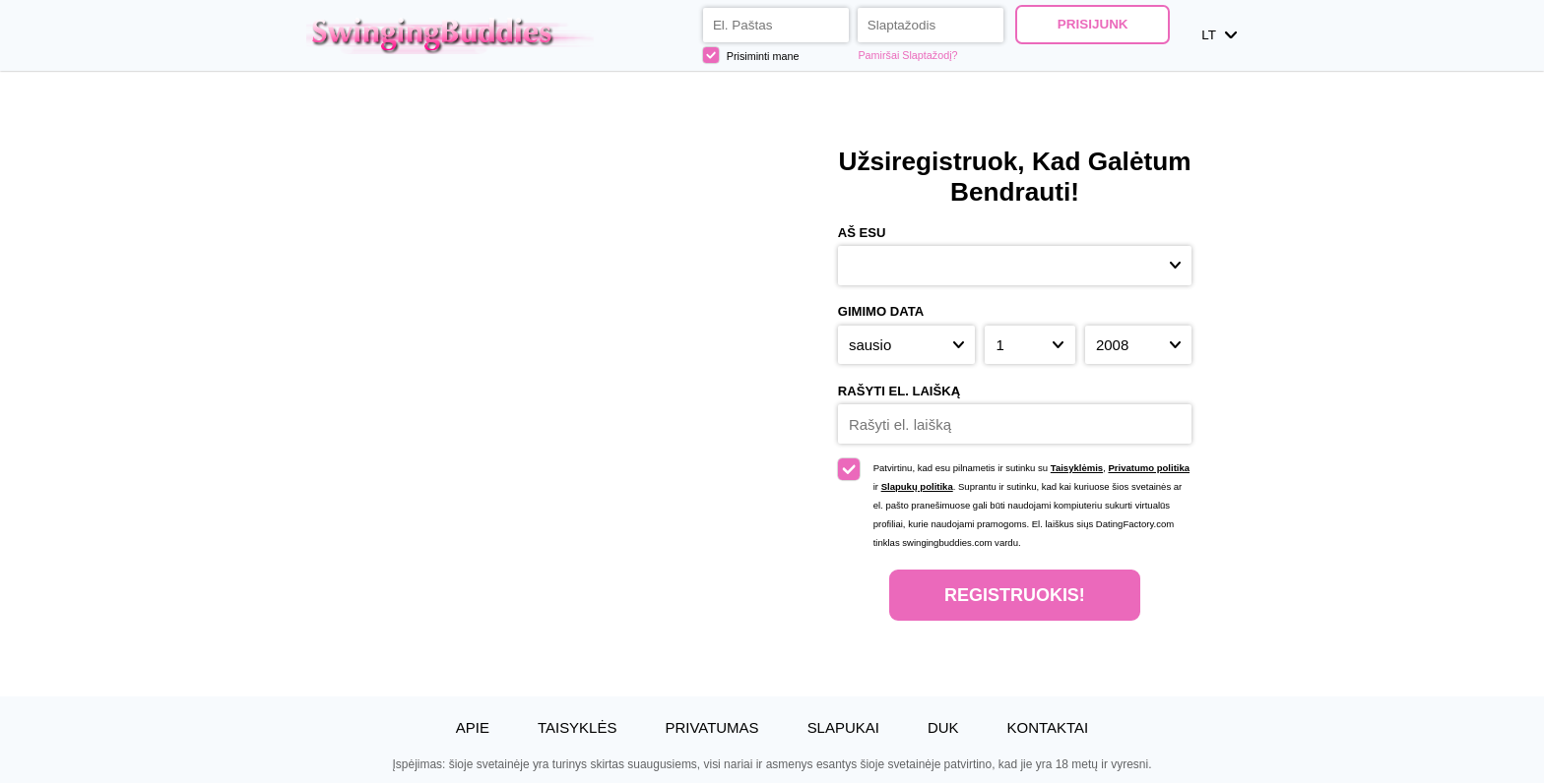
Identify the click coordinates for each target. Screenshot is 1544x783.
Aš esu (862, 232)
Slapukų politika (917, 486)
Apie (472, 727)
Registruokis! (1014, 595)
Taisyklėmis (1077, 467)
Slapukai (843, 727)
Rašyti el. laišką (899, 391)
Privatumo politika (1149, 467)
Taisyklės (577, 727)
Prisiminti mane (751, 55)
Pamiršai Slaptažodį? (907, 55)
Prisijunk (1093, 24)
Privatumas (711, 727)
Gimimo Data (881, 311)
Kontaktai (1048, 727)
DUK (943, 727)
